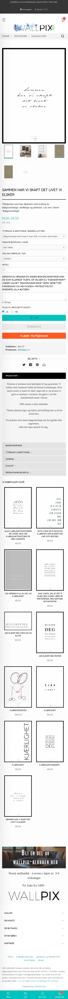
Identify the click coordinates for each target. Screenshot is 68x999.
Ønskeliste (34, 326)
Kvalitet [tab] (10, 466)
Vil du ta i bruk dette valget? (16, 307)
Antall (5, 265)
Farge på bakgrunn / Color (15, 242)
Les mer (21, 981)
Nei (16, 312)
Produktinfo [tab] (12, 376)
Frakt (10, 957)
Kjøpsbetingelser (24, 957)
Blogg (41, 960)
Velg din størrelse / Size (14, 253)
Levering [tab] (10, 459)
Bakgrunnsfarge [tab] (14, 445)
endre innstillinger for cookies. (45, 981)
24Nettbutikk (40, 986)
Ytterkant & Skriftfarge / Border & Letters (23, 231)
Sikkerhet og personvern (48, 957)
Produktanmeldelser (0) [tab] (17, 472)
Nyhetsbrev (29, 960)
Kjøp (34, 317)
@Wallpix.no (24, 350)
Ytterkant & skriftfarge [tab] (18, 452)
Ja (7, 312)
